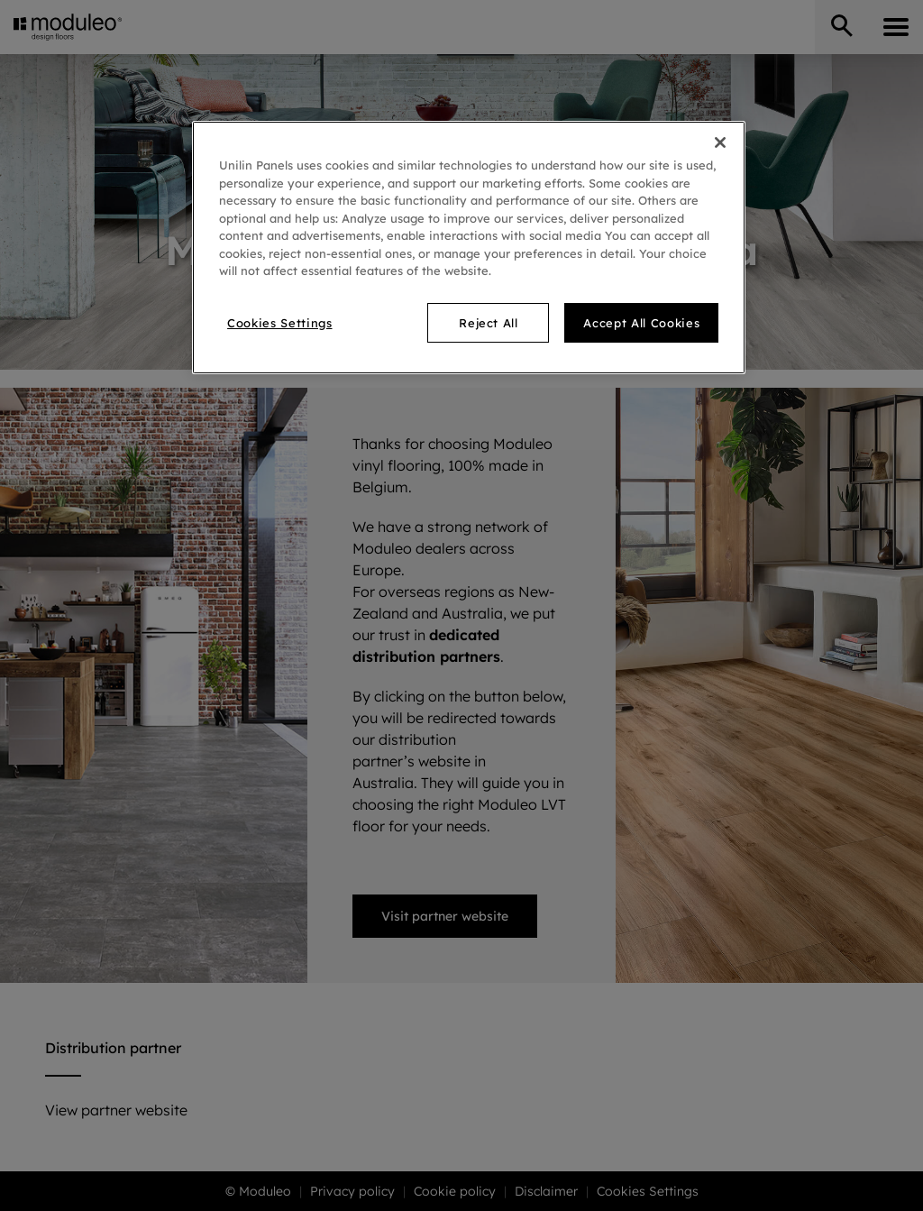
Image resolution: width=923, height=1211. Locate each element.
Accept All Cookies (641, 323)
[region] (468, 247)
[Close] (720, 142)
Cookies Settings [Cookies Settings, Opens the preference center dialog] (279, 323)
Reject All (488, 323)
